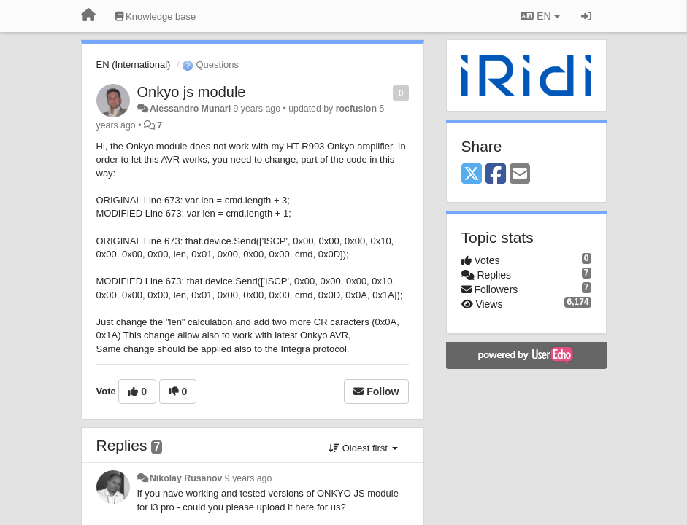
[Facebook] (495, 174)
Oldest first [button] (363, 448)
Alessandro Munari (190, 109)
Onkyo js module (191, 92)
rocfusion (356, 109)
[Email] (520, 174)
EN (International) (133, 64)
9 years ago (248, 478)
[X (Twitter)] (471, 174)
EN (540, 16)
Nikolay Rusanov (186, 478)
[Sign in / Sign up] (586, 16)
